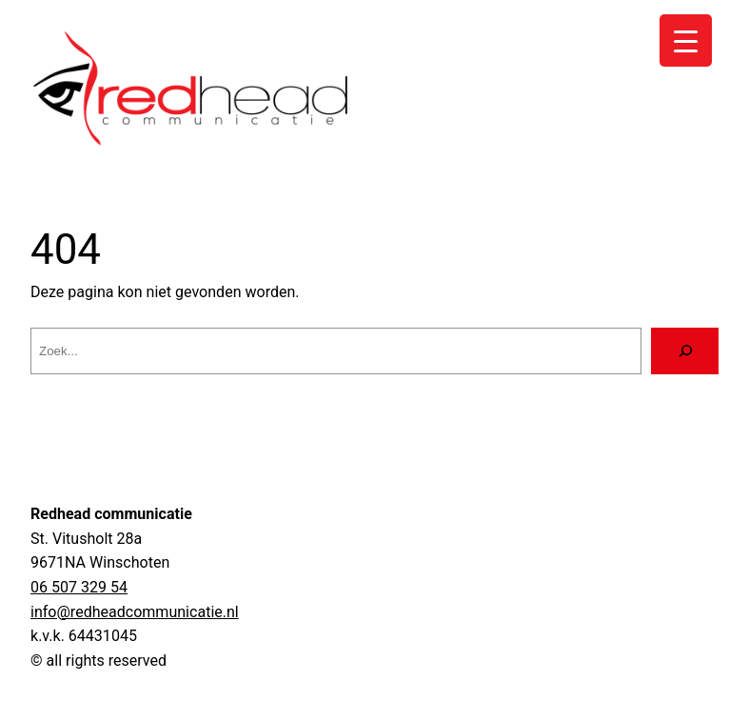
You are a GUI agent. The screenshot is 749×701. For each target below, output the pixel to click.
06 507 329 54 (79, 587)
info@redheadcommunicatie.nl (134, 612)
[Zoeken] (685, 351)
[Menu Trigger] (686, 40)
